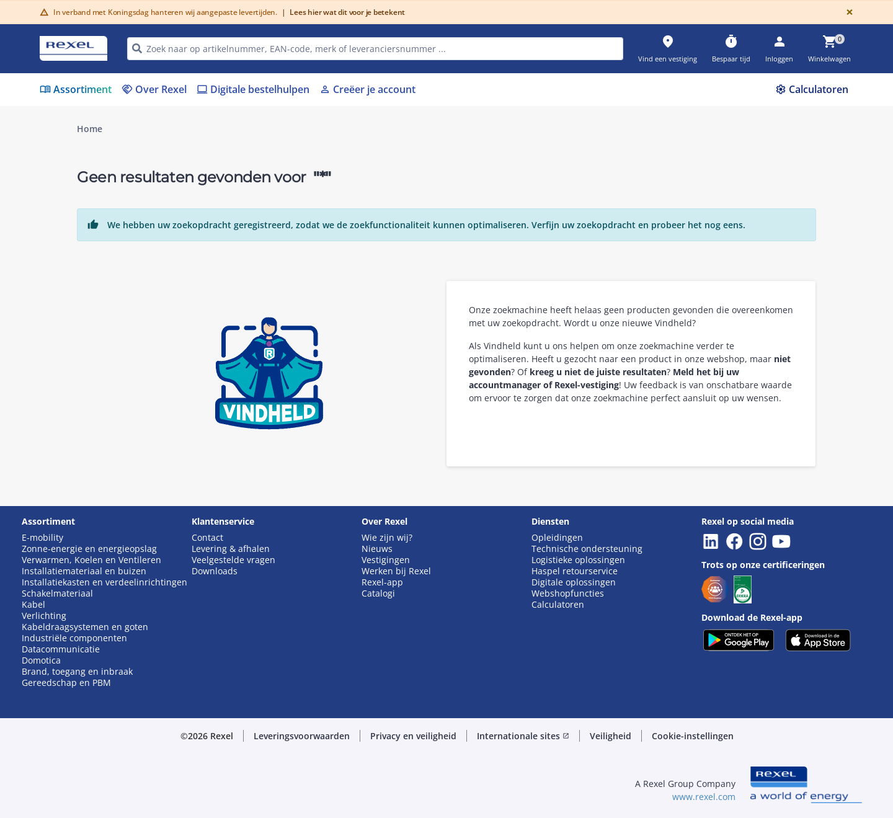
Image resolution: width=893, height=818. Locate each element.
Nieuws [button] (377, 548)
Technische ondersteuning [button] (586, 548)
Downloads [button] (215, 571)
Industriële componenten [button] (74, 638)
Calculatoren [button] (557, 604)
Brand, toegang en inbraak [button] (77, 671)
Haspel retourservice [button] (574, 571)
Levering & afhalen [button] (231, 548)
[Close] (847, 12)
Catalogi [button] (378, 593)
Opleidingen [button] (557, 537)
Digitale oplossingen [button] (573, 582)
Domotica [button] (41, 660)
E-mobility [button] (42, 537)
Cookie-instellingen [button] (693, 736)
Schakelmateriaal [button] (57, 593)
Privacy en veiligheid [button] (413, 736)
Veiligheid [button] (610, 736)
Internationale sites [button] (523, 736)
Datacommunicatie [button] (61, 649)
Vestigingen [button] (386, 560)
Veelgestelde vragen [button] (233, 560)
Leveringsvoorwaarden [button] (302, 736)
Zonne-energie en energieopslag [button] (89, 548)
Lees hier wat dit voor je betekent (343, 12)
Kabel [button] (33, 604)
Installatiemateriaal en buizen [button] (84, 571)
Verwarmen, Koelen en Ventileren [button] (91, 560)
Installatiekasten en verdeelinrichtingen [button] (104, 582)
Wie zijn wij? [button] (387, 537)
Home (89, 129)
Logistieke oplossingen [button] (578, 560)
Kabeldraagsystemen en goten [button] (85, 627)
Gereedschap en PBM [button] (66, 682)
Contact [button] (207, 537)
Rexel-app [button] (382, 582)
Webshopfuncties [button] (567, 593)
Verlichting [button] (44, 615)
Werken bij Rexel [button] (396, 571)
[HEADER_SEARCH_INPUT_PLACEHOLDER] (375, 48)
